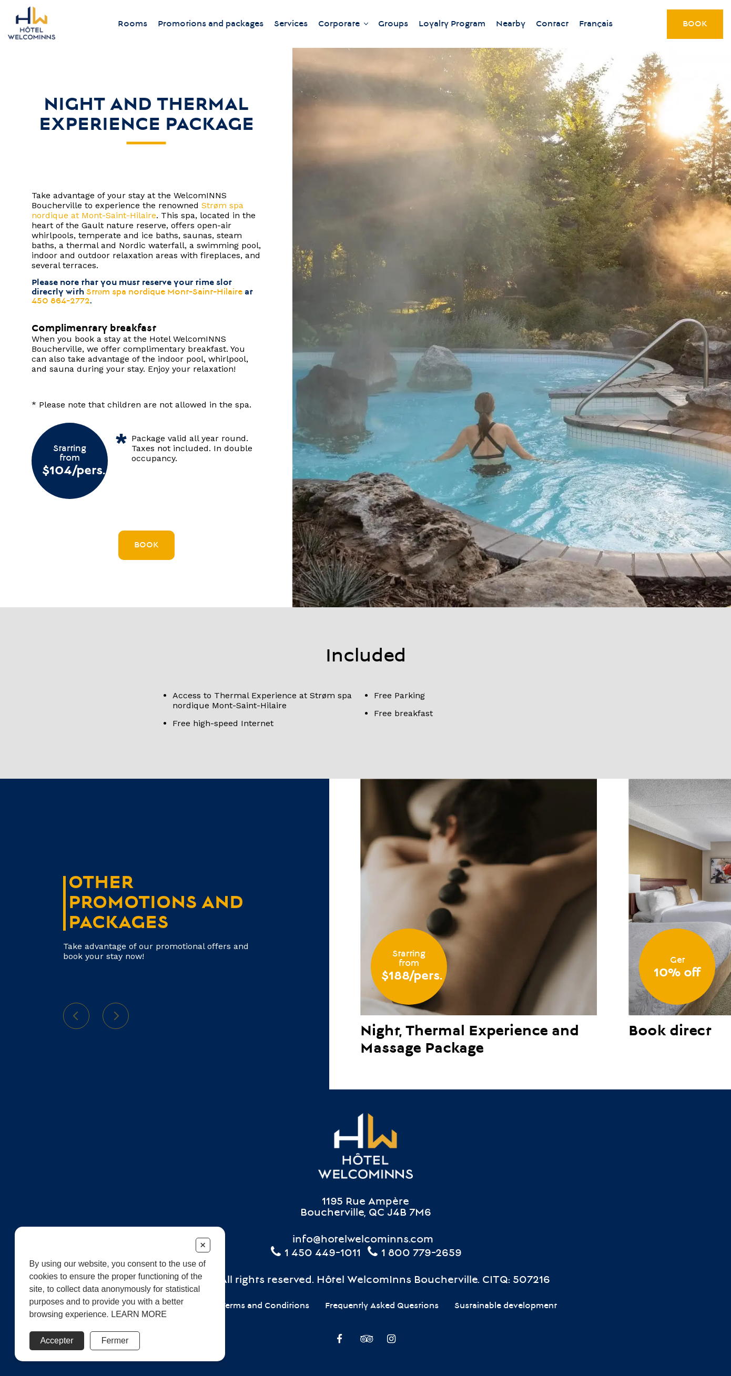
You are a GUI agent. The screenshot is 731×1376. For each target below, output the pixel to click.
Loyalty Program (452, 24)
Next (116, 1016)
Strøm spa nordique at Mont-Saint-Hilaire (137, 210)
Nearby (510, 24)
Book (695, 24)
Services (291, 24)
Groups (393, 24)
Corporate (339, 24)
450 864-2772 (61, 301)
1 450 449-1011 (315, 1253)
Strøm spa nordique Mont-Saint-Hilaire (164, 292)
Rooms (132, 24)
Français (596, 24)
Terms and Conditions (264, 1306)
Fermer (115, 1340)
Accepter (56, 1340)
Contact (552, 24)
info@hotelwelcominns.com (362, 1240)
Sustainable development (505, 1306)
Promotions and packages (210, 24)
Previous (76, 1016)
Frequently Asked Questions (382, 1306)
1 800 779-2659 (414, 1253)
